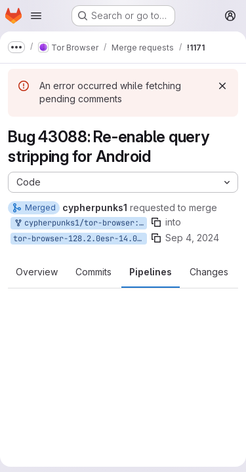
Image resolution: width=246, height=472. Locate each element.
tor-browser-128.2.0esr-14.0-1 (79, 238)
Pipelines (150, 271)
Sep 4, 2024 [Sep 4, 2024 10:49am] (192, 237)
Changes (209, 271)
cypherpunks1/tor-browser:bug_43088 (80, 223)
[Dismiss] (222, 86)
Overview (37, 271)
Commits (93, 271)
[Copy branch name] (156, 222)
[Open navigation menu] (36, 15)
